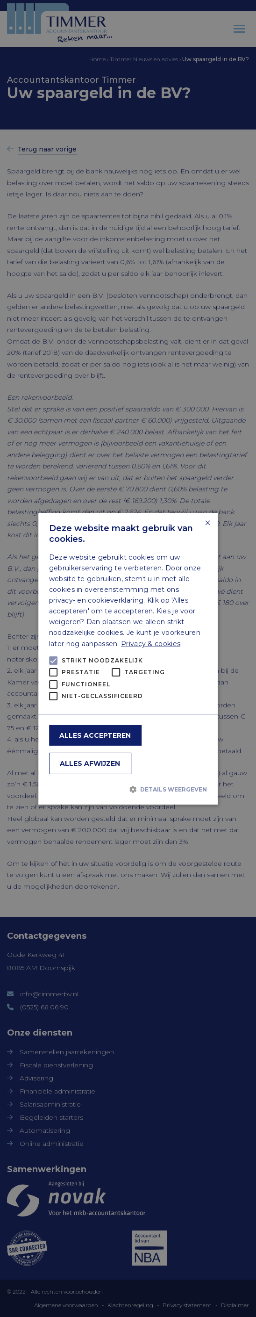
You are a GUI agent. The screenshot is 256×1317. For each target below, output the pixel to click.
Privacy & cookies (150, 643)
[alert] (128, 658)
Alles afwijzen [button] (90, 763)
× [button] (207, 522)
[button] (128, 789)
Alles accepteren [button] (95, 735)
